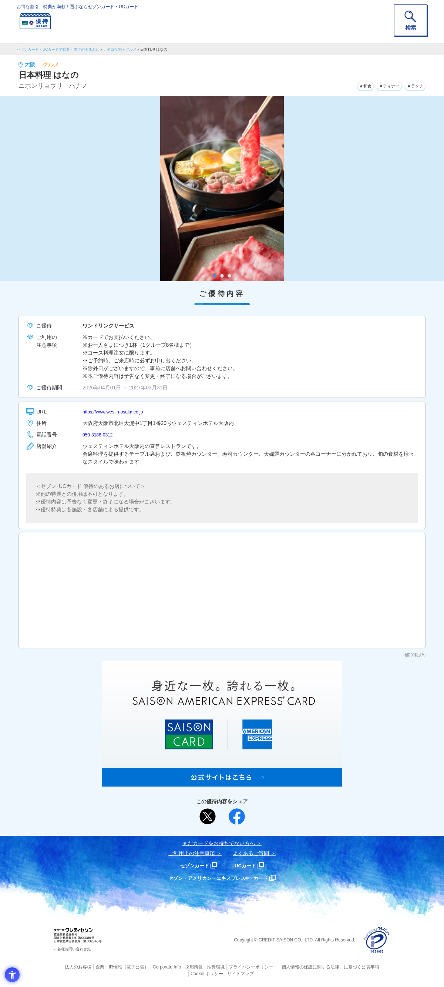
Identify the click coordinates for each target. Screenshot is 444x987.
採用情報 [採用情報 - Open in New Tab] (179, 966)
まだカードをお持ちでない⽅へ (218, 843)
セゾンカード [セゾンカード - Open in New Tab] (192, 865)
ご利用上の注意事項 (191, 853)
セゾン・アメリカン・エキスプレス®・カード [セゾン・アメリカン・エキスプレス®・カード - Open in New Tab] (218, 878)
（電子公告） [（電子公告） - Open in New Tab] (124, 966)
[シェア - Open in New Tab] (237, 816)
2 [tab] (222, 276)
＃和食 (348, 85)
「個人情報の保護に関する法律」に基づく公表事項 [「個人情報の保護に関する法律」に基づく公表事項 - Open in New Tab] (303, 966)
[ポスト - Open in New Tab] (207, 816)
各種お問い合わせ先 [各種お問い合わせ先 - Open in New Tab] (74, 949)
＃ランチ (411, 85)
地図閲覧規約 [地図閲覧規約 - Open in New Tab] (414, 655)
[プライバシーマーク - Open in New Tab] (376, 940)
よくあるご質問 (251, 853)
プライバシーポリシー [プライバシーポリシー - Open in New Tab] (232, 966)
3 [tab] (229, 276)
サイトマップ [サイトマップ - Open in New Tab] (222, 972)
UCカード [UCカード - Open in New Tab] (248, 865)
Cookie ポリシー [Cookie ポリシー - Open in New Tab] (369, 966)
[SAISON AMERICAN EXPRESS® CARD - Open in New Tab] (222, 782)
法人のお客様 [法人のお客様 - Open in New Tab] (72, 966)
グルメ (131, 49)
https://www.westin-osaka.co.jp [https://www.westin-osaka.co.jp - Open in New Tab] (118, 412)
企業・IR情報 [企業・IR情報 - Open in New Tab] (100, 966)
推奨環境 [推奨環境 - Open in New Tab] (200, 966)
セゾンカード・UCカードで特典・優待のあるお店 (58, 49)
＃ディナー (379, 85)
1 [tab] (214, 276)
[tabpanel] (222, 188)
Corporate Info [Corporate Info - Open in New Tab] (154, 966)
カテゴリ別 (112, 49)
